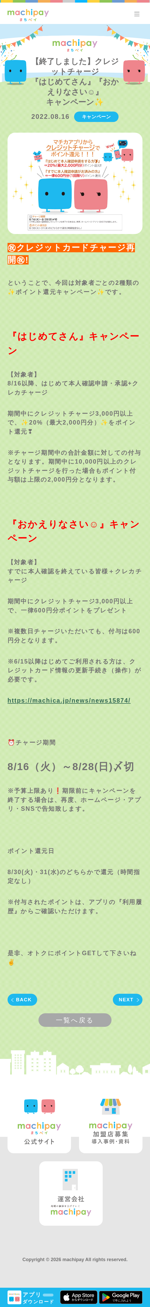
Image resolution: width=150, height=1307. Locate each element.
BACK (24, 999)
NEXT (126, 999)
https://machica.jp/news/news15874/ (69, 700)
